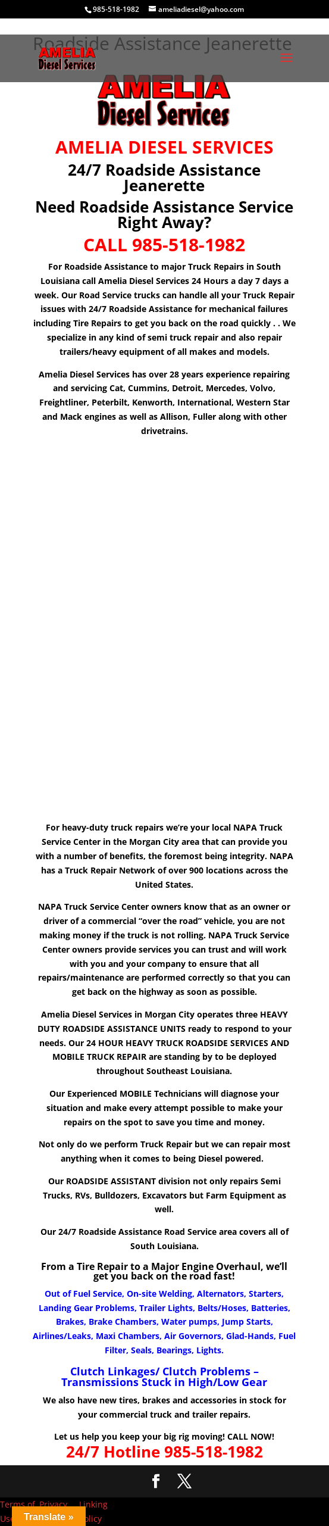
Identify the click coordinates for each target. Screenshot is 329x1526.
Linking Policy (93, 1511)
